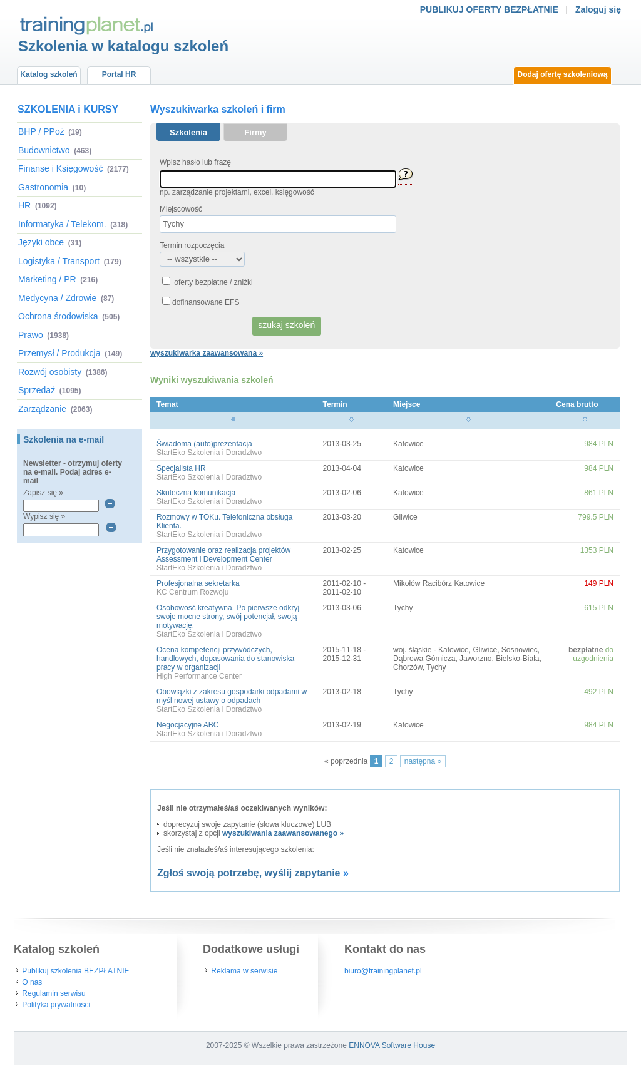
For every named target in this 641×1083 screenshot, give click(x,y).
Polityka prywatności (56, 1004)
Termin (335, 404)
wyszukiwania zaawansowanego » (283, 833)
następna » (422, 761)
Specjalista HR (181, 468)
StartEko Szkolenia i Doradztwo (209, 452)
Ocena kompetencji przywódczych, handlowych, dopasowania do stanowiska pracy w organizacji (225, 658)
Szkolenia (188, 132)
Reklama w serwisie (244, 971)
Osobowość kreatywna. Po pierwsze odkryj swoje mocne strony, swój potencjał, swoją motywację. (227, 616)
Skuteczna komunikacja (195, 492)
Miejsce (406, 404)
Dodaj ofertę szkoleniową (562, 74)
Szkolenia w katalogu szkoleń (123, 46)
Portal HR (119, 74)
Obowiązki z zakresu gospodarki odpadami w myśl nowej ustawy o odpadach (231, 696)
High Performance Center (199, 676)
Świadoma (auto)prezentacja (204, 443)
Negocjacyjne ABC (187, 725)
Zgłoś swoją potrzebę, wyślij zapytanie (249, 873)
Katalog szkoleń (48, 74)
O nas (32, 982)
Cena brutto (577, 404)
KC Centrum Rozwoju (192, 592)
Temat (167, 404)
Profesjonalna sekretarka (198, 583)
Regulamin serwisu (53, 993)
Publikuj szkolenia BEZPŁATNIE (75, 971)
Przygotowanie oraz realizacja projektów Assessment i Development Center (223, 554)
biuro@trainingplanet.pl (383, 971)
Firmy (255, 132)
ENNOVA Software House (392, 1045)
